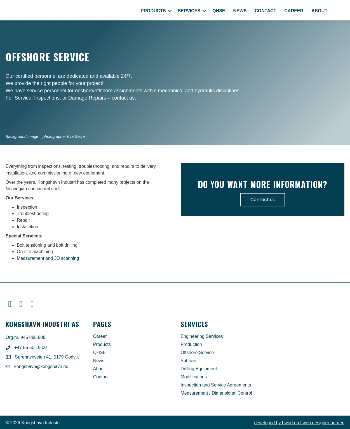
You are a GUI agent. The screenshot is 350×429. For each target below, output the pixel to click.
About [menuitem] (319, 10)
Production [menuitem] (191, 344)
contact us (123, 98)
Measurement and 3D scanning (48, 258)
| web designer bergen (299, 422)
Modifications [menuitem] (194, 377)
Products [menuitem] (153, 10)
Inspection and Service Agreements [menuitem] (216, 385)
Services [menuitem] (189, 10)
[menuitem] (338, 10)
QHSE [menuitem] (218, 10)
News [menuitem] (240, 10)
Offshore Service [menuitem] (197, 352)
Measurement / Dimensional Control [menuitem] (216, 393)
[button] (170, 11)
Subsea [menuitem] (188, 361)
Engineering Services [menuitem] (202, 336)
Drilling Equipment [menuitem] (199, 369)
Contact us (262, 199)
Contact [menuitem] (265, 10)
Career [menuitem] (294, 10)
